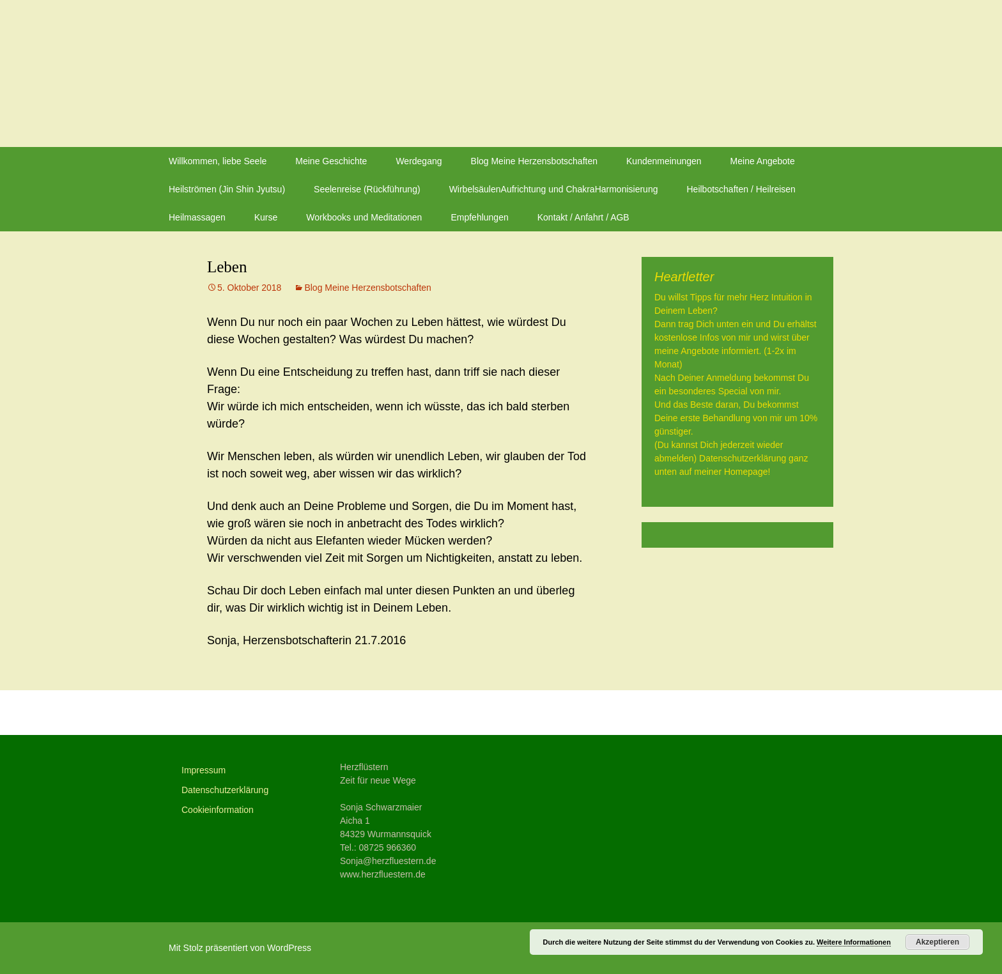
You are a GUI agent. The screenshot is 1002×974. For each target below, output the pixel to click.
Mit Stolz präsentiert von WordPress (240, 948)
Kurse (266, 217)
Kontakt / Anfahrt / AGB (583, 217)
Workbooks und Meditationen (364, 217)
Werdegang (419, 161)
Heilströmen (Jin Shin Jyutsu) (227, 189)
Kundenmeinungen (664, 161)
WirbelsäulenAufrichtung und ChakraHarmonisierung (553, 189)
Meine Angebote (762, 161)
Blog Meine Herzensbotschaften (534, 161)
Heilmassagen (197, 217)
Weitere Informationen (854, 942)
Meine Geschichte (331, 161)
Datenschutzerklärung (224, 790)
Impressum (203, 770)
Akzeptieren (937, 942)
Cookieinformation (217, 810)
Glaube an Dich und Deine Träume (313, 713)
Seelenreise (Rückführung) (367, 189)
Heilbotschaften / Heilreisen (740, 189)
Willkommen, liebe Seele (217, 161)
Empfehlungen (479, 217)
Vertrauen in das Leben (518, 713)
